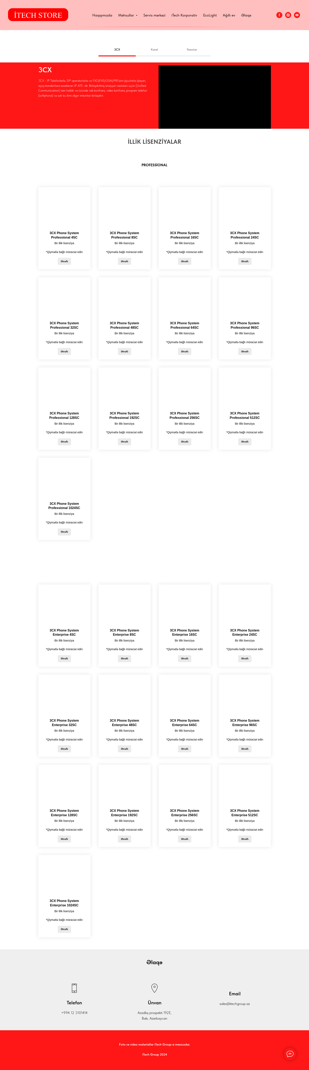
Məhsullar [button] (126, 15)
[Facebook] (279, 15)
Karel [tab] (154, 49)
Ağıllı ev (229, 15)
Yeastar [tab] (192, 49)
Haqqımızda (102, 15)
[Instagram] (288, 15)
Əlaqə (246, 15)
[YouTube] (297, 15)
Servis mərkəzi (154, 15)
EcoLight (210, 15)
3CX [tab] (117, 49)
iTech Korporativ (184, 15)
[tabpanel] (154, 95)
